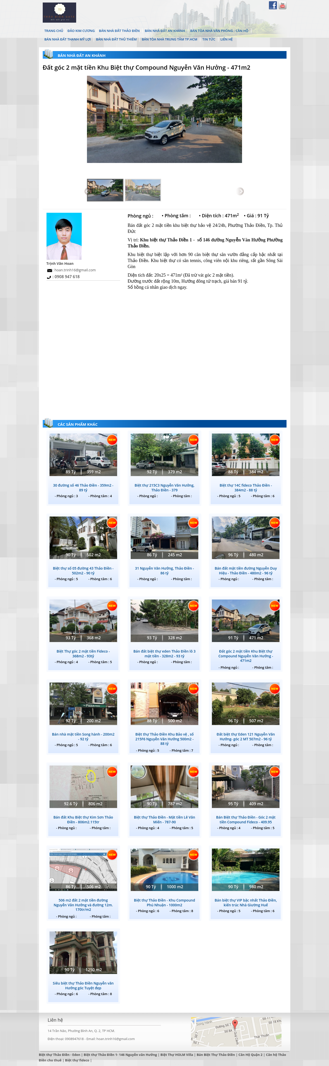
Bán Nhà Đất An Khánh (165, 30)
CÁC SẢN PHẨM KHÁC (78, 424)
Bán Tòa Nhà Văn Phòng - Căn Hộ (219, 30)
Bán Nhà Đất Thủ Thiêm (116, 39)
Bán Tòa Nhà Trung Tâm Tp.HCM (169, 39)
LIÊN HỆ (226, 39)
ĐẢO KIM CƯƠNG (81, 30)
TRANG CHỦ (53, 30)
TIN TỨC (208, 39)
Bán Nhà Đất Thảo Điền (119, 30)
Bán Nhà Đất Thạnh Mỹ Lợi (67, 39)
